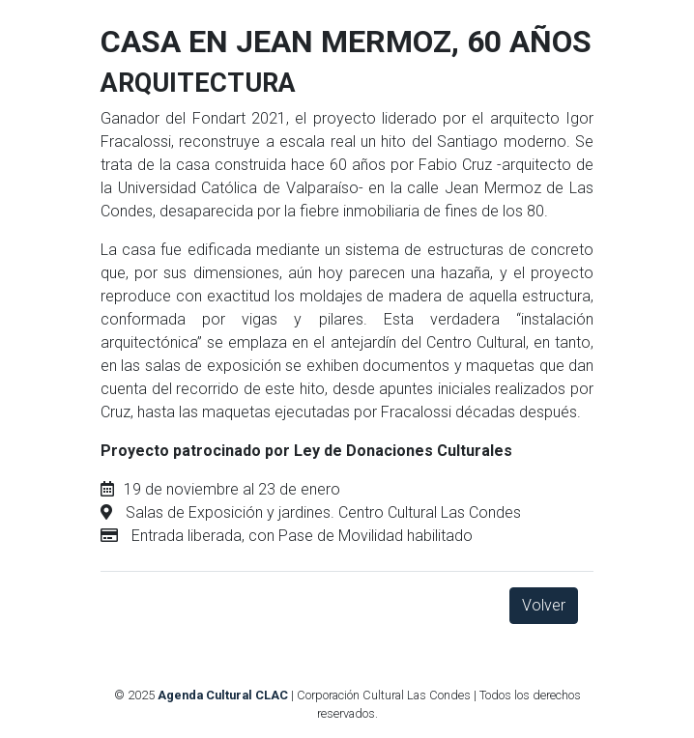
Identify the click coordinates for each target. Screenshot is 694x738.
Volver (543, 605)
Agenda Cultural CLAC (223, 695)
